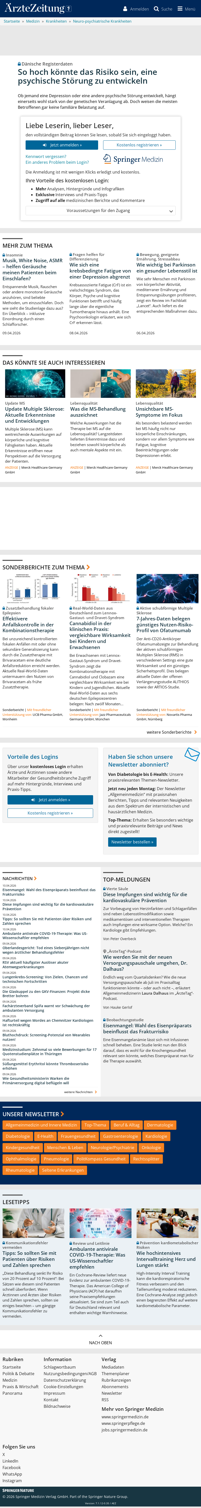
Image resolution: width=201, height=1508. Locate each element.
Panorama (12, 1394)
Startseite (12, 1368)
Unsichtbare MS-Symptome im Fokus (159, 413)
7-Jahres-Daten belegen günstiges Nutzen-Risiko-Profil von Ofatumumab (165, 626)
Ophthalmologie (21, 1160)
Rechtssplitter (146, 1160)
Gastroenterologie (120, 1138)
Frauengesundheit (78, 1138)
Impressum (54, 1394)
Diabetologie (18, 1138)
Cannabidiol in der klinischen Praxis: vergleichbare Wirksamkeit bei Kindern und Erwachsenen (100, 636)
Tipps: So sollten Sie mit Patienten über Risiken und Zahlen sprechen (47, 922)
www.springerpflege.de (123, 1425)
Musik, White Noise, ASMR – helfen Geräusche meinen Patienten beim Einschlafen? (32, 271)
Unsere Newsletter (31, 1115)
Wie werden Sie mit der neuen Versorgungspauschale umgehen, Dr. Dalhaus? (145, 964)
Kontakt (51, 1401)
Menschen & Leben (65, 1149)
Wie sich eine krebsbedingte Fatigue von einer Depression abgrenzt (100, 272)
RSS (105, 1401)
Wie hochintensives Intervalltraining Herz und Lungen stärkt (166, 1260)
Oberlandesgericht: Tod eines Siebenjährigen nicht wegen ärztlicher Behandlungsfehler (46, 951)
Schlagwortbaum (60, 1368)
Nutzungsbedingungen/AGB (70, 1375)
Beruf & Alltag (127, 1126)
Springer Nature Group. (108, 1498)
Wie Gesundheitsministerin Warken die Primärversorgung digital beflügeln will (36, 1082)
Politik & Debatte (18, 1375)
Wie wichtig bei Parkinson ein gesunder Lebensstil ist (167, 269)
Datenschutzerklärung (65, 1381)
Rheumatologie (20, 1171)
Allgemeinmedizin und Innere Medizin (41, 1126)
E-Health (45, 1138)
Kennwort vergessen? (46, 158)
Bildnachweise (57, 1408)
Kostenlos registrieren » (139, 146)
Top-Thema (95, 1126)
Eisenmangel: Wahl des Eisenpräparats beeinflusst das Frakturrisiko (49, 893)
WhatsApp (12, 1475)
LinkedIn (10, 1462)
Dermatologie (160, 1126)
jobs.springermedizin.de (125, 1431)
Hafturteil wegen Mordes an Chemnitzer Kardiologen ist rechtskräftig (48, 1024)
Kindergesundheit (23, 1149)
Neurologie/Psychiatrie (112, 1149)
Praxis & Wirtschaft (21, 1388)
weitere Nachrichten (81, 1093)
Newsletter (112, 1394)
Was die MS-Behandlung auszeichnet (98, 413)
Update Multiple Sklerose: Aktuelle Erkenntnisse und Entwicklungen (34, 416)
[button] (185, 9)
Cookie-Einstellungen (63, 1388)
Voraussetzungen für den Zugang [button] (119, 212)
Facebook (12, 1469)
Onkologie (151, 1149)
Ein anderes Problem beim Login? (57, 164)
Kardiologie (156, 1138)
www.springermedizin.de (125, 1418)
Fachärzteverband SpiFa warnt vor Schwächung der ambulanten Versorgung (46, 1009)
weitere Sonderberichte (172, 733)
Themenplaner (115, 1375)
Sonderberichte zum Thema (44, 568)
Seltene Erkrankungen (63, 1171)
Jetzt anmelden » (62, 146)
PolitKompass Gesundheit (101, 1160)
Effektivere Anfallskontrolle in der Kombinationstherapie (28, 626)
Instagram (12, 1482)
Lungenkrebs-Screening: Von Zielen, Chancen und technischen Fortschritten (45, 980)
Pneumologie (56, 1160)
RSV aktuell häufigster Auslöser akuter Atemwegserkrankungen (36, 966)
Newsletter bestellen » (132, 843)
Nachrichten (18, 880)
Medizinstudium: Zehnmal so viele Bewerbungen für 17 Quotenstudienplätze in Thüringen (50, 1053)
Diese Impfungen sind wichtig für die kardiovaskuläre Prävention (48, 908)
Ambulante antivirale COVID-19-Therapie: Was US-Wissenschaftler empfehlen (45, 937)
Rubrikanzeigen (116, 1381)
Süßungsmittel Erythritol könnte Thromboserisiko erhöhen (46, 1067)
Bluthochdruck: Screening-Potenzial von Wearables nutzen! (46, 1038)
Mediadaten (113, 1368)
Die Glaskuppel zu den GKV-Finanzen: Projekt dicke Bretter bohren (46, 995)
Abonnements (115, 1388)
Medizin (10, 1381)
